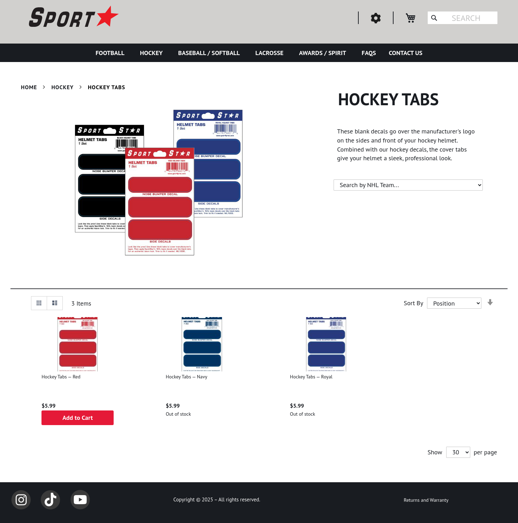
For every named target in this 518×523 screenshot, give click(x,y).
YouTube (80, 499)
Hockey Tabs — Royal (311, 377)
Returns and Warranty (426, 500)
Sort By (413, 303)
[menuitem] (111, 53)
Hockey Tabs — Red (61, 377)
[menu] (259, 53)
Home (30, 87)
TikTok (50, 499)
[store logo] (73, 17)
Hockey (63, 87)
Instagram (20, 499)
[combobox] (462, 17)
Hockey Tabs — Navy (186, 377)
